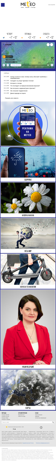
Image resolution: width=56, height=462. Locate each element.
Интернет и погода (16, 83)
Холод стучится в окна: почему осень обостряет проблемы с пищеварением (28, 77)
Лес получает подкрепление (18, 91)
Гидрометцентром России (28, 443)
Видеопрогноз (21, 414)
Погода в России (5, 416)
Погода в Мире (5, 417)
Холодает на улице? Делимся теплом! (22, 80)
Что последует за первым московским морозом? (25, 86)
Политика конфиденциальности (42, 443)
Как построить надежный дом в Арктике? (22, 88)
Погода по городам (6, 419)
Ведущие (37, 416)
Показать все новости (11, 98)
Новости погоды (21, 416)
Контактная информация (40, 417)
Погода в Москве (5, 414)
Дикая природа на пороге (18, 93)
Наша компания (38, 414)
